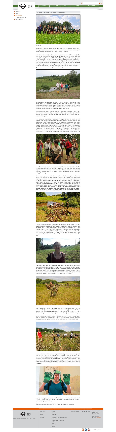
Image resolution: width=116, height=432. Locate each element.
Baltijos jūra (54, 414)
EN (101, 3)
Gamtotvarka (54, 418)
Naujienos (77, 6)
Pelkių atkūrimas (55, 421)
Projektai (53, 411)
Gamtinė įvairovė (55, 415)
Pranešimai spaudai (21, 17)
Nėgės (53, 423)
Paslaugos (54, 424)
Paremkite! (84, 412)
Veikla (66, 6)
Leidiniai (53, 426)
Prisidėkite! (91, 6)
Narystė (41, 412)
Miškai (53, 412)
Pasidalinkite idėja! (86, 411)
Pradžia (44, 6)
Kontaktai (42, 417)
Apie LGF (55, 6)
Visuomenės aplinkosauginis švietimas (59, 417)
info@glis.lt (99, 417)
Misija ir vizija (42, 411)
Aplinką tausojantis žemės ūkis (58, 420)
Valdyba (41, 414)
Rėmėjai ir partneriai (44, 415)
